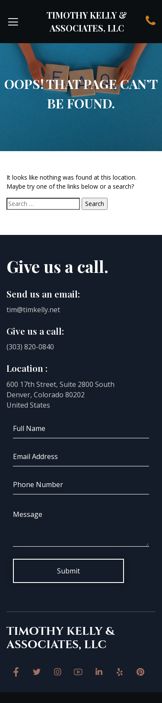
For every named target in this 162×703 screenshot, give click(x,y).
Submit (68, 571)
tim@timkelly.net (33, 309)
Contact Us (151, 20)
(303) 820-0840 (30, 347)
